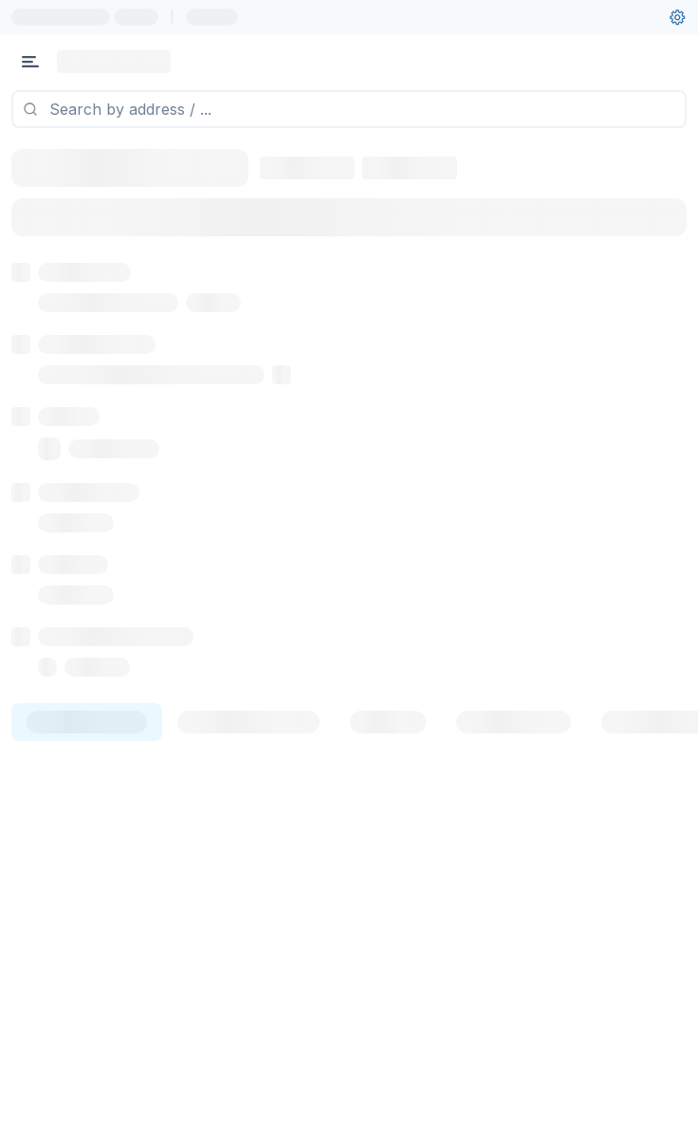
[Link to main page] (114, 61)
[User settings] (677, 17)
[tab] (86, 830)
